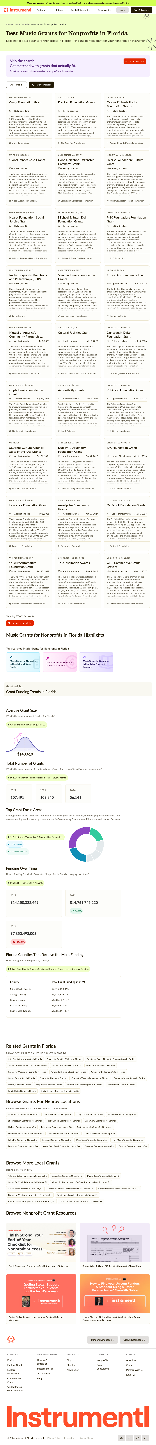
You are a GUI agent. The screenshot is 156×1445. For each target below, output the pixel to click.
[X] (129, 1438)
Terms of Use (70, 1438)
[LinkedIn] (145, 1438)
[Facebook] (121, 1438)
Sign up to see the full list (20, 623)
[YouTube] (137, 1438)
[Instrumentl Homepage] (17, 9)
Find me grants (135, 61)
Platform (42, 10)
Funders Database (102, 1339)
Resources (104, 10)
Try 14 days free (141, 10)
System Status (86, 1438)
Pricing (59, 10)
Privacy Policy (53, 1438)
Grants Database (80, 10)
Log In (122, 10)
